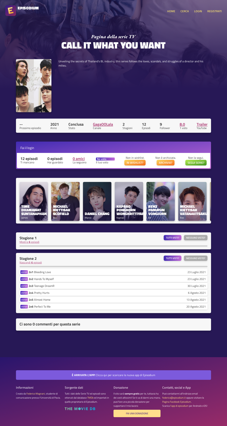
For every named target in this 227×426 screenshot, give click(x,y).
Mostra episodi (29, 242)
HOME (171, 11)
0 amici (79, 159)
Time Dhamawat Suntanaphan (33, 210)
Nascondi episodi (31, 262)
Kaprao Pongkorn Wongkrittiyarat (129, 210)
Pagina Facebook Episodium (176, 402)
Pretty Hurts (39, 293)
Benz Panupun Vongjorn (157, 210)
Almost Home (39, 300)
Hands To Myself (41, 279)
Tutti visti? (172, 238)
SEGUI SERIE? (196, 163)
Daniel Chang (97, 214)
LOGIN (198, 11)
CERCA (185, 11)
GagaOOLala (103, 124)
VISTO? (24, 272)
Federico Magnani (35, 394)
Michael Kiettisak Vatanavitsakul (192, 210)
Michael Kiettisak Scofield (62, 210)
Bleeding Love (40, 272)
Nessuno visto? (195, 238)
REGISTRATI (214, 11)
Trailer (202, 124)
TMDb (90, 398)
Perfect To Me (40, 306)
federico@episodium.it (174, 398)
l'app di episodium (179, 406)
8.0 (182, 124)
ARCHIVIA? (165, 163)
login (30, 147)
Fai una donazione (137, 413)
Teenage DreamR (41, 286)
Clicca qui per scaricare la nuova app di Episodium (113, 375)
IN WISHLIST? (135, 163)
